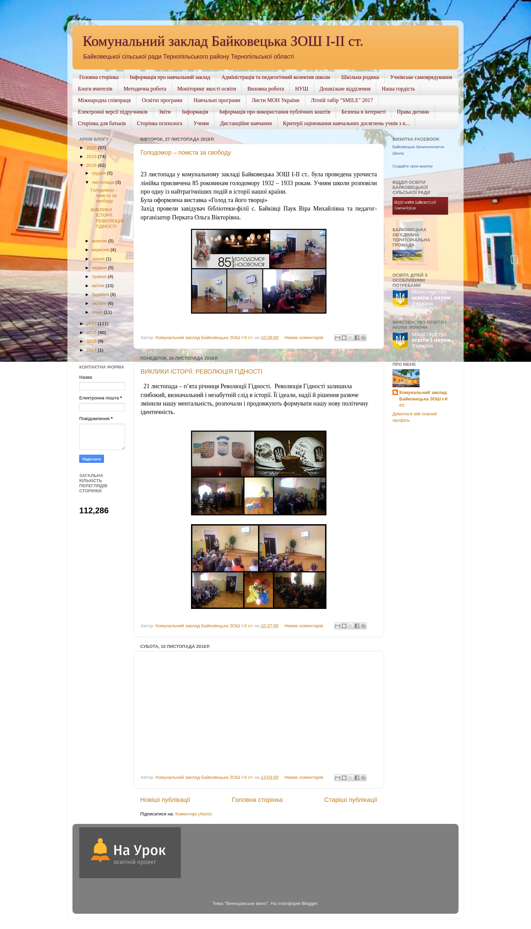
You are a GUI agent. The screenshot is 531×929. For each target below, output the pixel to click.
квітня (99, 285)
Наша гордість (398, 89)
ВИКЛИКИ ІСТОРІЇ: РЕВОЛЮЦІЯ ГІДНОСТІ (201, 371)
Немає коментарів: (304, 337)
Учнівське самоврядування (421, 77)
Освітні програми (162, 100)
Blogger (309, 903)
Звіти (165, 112)
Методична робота (145, 89)
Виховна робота (265, 89)
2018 (92, 165)
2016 (92, 332)
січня (98, 312)
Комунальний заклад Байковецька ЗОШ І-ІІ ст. (223, 41)
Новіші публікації (165, 799)
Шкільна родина (360, 77)
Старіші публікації (350, 799)
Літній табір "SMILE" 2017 (342, 100)
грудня (99, 173)
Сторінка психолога (159, 123)
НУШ (301, 89)
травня (100, 276)
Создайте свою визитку (412, 166)
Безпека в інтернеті (363, 112)
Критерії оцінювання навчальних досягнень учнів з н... (346, 123)
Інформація (195, 112)
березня (101, 294)
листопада (103, 182)
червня (100, 267)
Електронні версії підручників (113, 112)
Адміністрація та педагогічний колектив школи (275, 77)
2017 (92, 323)
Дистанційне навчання (246, 123)
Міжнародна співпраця (104, 100)
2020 (92, 147)
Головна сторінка (99, 77)
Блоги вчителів (95, 89)
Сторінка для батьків (102, 123)
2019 (92, 156)
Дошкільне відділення (345, 89)
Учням (201, 123)
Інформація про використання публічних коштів (275, 112)
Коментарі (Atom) (193, 813)
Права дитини (413, 112)
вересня (101, 249)
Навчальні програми (217, 100)
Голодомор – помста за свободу (186, 152)
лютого (100, 303)
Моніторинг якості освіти (206, 89)
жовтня (100, 240)
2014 (92, 350)
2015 (92, 341)
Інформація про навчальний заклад (170, 77)
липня (99, 258)
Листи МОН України (276, 100)
